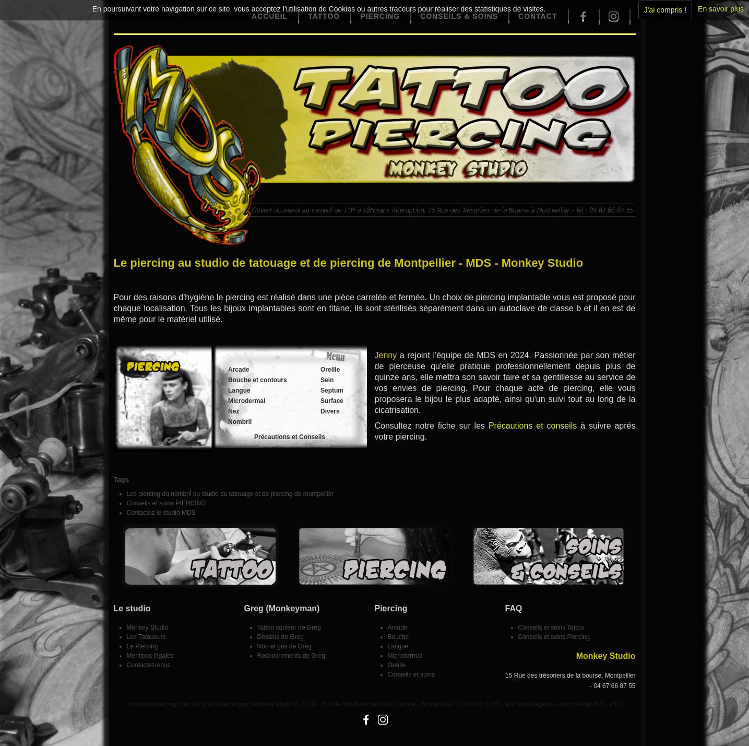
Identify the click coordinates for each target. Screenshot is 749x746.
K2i (599, 704)
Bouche (398, 637)
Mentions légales (150, 655)
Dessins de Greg (280, 637)
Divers (330, 411)
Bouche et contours (257, 380)
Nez (233, 411)
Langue (239, 390)
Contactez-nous (149, 665)
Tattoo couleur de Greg (289, 627)
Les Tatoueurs (146, 637)
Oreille (330, 369)
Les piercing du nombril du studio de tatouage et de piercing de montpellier (230, 494)
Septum (331, 390)
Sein (327, 380)
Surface (331, 401)
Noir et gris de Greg (284, 646)
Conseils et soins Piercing (554, 637)
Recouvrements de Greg (291, 655)
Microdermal (246, 401)
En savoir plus (721, 9)
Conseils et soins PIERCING (166, 503)
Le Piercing (142, 646)
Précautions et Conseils (289, 437)
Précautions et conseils (533, 425)
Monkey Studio (147, 627)
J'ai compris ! (665, 10)
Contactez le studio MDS (161, 512)
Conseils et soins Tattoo (551, 627)
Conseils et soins (411, 674)
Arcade (238, 369)
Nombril (240, 421)
